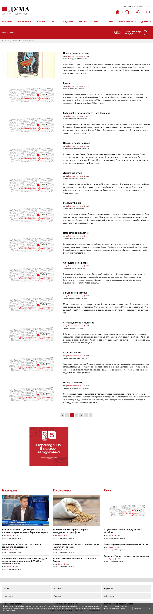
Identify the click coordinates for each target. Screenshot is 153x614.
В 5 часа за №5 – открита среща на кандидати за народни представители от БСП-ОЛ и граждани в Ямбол (24, 561)
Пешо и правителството (76, 53)
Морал (67, 83)
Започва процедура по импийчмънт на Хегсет (126, 544)
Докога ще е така (72, 173)
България (9, 490)
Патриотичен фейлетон (76, 233)
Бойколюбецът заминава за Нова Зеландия (86, 113)
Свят (107, 490)
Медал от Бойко (72, 203)
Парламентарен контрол (76, 143)
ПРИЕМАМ (137, 608)
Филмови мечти (72, 353)
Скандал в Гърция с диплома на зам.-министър (126, 556)
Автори (15, 41)
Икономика (62, 490)
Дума (9, 535)
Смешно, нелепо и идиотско (78, 323)
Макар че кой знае (73, 383)
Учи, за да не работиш (75, 293)
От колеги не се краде (75, 263)
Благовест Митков (75, 56)
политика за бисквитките (100, 608)
